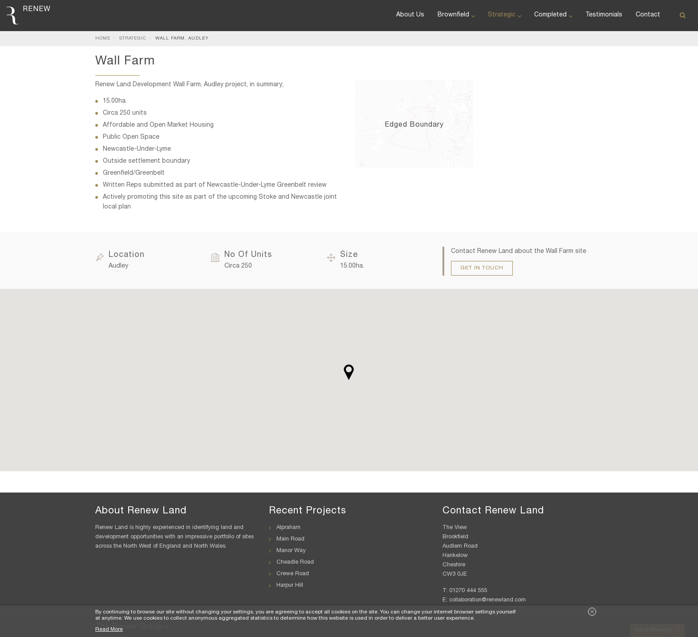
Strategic (504, 15)
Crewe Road (292, 574)
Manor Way (291, 551)
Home (102, 38)
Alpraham (288, 528)
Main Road (290, 539)
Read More (109, 629)
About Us (410, 15)
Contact (648, 15)
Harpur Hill (289, 586)
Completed (553, 15)
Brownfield (456, 15)
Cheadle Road (295, 562)
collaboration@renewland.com (487, 600)
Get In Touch (481, 268)
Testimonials (603, 15)
